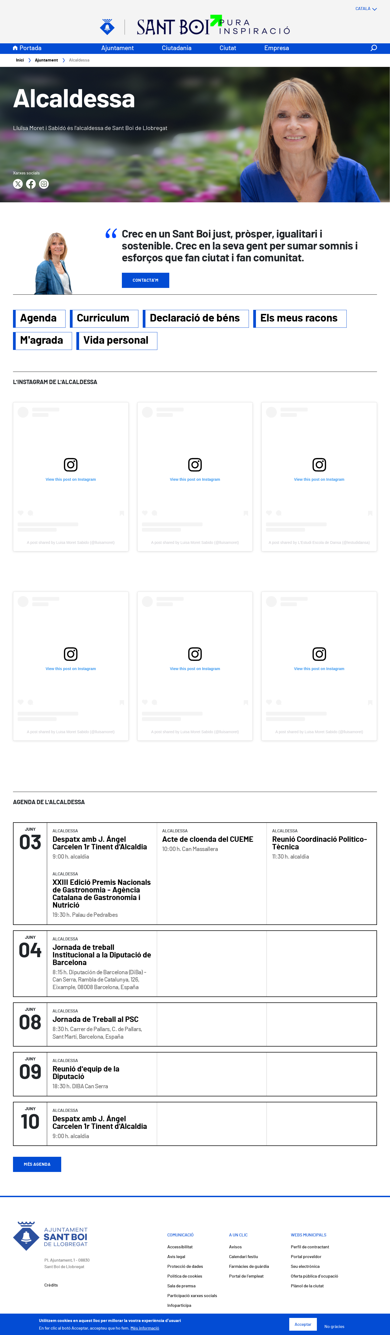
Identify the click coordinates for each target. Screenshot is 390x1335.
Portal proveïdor (306, 1257)
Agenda (38, 318)
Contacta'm (145, 280)
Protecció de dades (185, 1267)
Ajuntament (117, 48)
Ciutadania (176, 48)
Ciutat (228, 48)
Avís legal (176, 1257)
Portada (30, 48)
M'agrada (41, 340)
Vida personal (115, 340)
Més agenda (37, 1164)
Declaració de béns (195, 318)
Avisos (235, 1247)
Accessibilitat (180, 1247)
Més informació (145, 1328)
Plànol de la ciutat (307, 1286)
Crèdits (51, 1285)
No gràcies (334, 1326)
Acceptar (303, 1324)
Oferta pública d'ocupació (314, 1276)
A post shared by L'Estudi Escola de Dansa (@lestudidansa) (319, 543)
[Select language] (355, 9)
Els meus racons (299, 318)
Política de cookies (184, 1276)
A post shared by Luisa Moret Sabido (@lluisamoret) (71, 543)
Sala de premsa (181, 1286)
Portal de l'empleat (246, 1276)
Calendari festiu (243, 1257)
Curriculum (103, 318)
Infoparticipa (179, 1306)
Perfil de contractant (310, 1247)
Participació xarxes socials (192, 1296)
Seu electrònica (305, 1267)
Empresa (276, 48)
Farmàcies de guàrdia (249, 1267)
